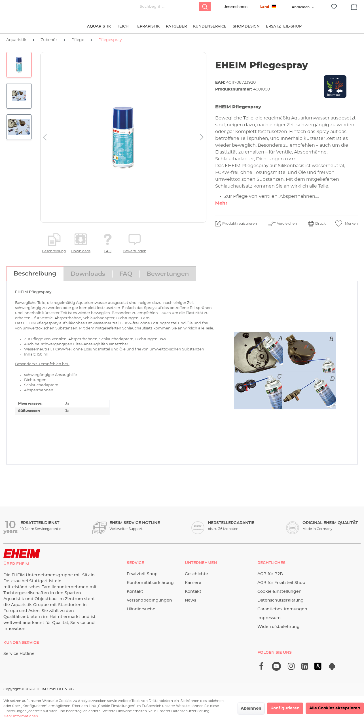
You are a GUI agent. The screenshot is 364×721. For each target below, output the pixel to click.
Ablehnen (251, 709)
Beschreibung (54, 251)
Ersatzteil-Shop (142, 574)
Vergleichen (287, 223)
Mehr (221, 203)
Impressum (269, 618)
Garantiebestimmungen (282, 609)
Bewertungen (134, 251)
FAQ (107, 251)
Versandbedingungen (149, 600)
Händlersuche (141, 609)
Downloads (80, 251)
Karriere (193, 583)
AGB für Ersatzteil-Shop (281, 583)
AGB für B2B (270, 574)
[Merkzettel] (333, 6)
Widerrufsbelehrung (278, 627)
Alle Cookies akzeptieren (334, 708)
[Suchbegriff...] (170, 6)
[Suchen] (205, 6)
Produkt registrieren (239, 223)
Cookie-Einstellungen (279, 592)
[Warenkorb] (354, 5)
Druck (320, 223)
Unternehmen (235, 7)
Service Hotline (19, 654)
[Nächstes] (202, 137)
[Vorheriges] (45, 137)
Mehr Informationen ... (22, 716)
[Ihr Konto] (300, 7)
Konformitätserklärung (150, 583)
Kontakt (135, 592)
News (190, 600)
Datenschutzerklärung (280, 600)
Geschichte (196, 574)
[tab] (35, 273)
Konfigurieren (285, 708)
